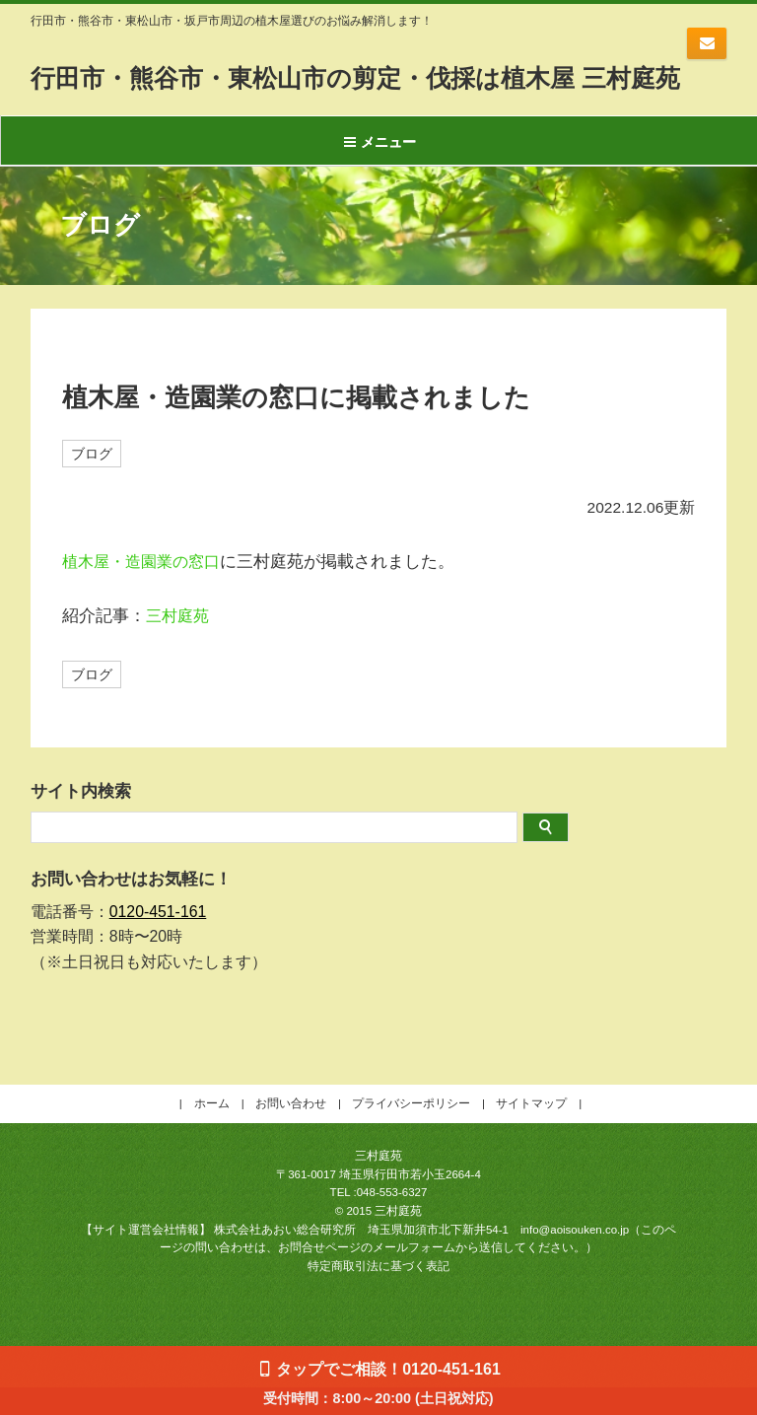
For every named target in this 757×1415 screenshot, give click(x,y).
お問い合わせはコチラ (706, 43)
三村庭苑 (179, 642)
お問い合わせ (290, 1131)
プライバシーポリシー (411, 1131)
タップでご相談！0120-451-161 (388, 1369)
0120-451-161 (158, 939)
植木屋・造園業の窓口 (146, 588)
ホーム (212, 1131)
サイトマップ (531, 1131)
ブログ (91, 479)
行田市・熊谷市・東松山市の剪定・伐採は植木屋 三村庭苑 (368, 91)
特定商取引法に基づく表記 (378, 1294)
